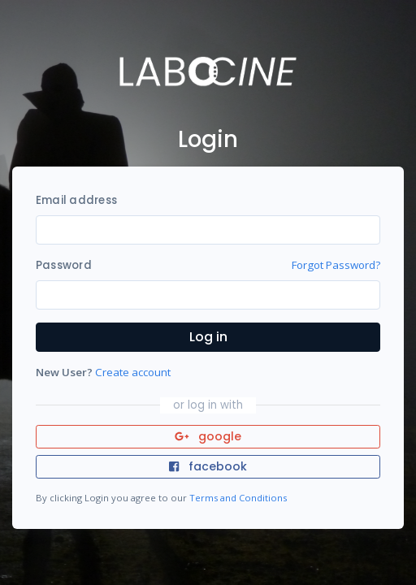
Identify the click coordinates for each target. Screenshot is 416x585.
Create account (133, 372)
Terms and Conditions (238, 498)
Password (64, 265)
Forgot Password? (336, 265)
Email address (76, 200)
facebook (208, 466)
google (208, 436)
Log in (208, 336)
